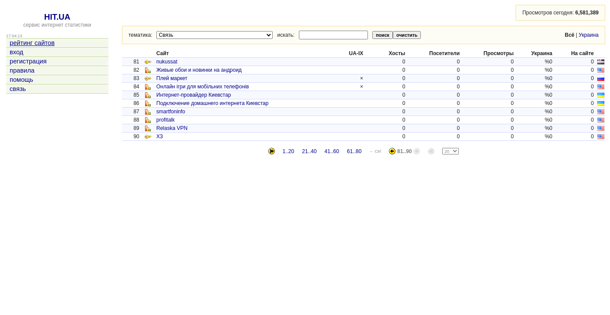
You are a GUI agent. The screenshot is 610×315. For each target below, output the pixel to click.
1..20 (289, 151)
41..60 (332, 151)
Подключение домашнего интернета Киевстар (212, 103)
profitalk (165, 120)
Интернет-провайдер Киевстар (193, 95)
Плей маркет (171, 78)
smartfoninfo (170, 111)
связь (18, 88)
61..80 (354, 151)
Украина (589, 35)
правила (22, 70)
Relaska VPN (171, 128)
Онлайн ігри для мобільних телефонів (202, 87)
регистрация (28, 61)
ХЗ (159, 136)
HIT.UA (57, 16)
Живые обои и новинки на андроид (199, 70)
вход (16, 52)
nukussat (166, 62)
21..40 (309, 151)
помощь (21, 79)
